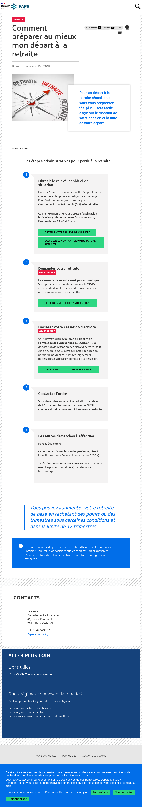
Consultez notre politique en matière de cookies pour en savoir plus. (48, 792)
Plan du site (69, 755)
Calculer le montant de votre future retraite (70, 242)
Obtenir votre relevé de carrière (67, 232)
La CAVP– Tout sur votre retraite (32, 674)
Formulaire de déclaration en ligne (69, 369)
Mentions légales (46, 755)
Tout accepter (124, 792)
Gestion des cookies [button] (94, 755)
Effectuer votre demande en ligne (68, 303)
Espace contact (36, 634)
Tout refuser (100, 792)
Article (18, 19)
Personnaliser (18, 799)
